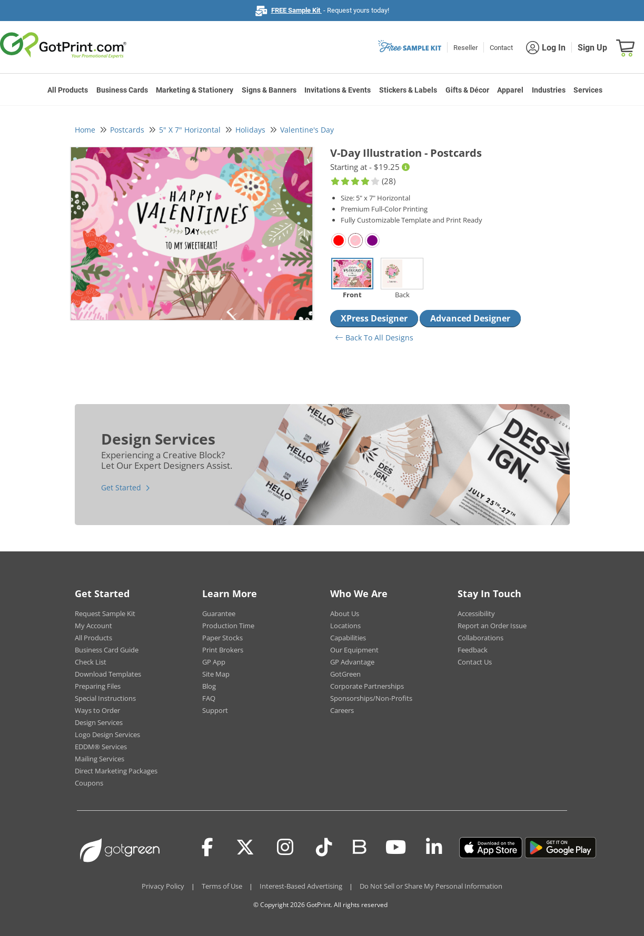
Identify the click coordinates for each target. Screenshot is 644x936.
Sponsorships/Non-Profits (371, 698)
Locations (345, 625)
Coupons (89, 783)
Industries (549, 90)
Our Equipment (354, 650)
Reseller (465, 48)
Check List (90, 662)
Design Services (99, 722)
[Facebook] (207, 847)
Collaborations (480, 637)
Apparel (510, 90)
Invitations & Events (337, 90)
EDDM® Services (101, 746)
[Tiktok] (324, 847)
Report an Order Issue (492, 625)
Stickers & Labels (408, 90)
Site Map (216, 674)
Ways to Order (97, 710)
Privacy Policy (163, 886)
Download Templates (108, 674)
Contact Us (475, 662)
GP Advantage (352, 662)
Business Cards (122, 90)
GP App (213, 662)
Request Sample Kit (105, 613)
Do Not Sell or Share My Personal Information (431, 886)
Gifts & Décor (467, 90)
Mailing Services (99, 758)
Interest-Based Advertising (301, 886)
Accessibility (476, 613)
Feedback (473, 650)
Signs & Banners (269, 90)
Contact (501, 48)
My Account (93, 625)
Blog (209, 686)
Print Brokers (222, 650)
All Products (67, 90)
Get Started (121, 487)
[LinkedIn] (434, 847)
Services (587, 90)
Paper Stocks (222, 637)
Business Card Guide (106, 650)
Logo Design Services (107, 734)
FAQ (208, 698)
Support (215, 710)
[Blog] (358, 846)
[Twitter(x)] (245, 847)
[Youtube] (396, 847)
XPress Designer (374, 318)
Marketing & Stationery (194, 90)
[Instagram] (285, 847)
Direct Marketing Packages (116, 771)
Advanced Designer (470, 318)
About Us (344, 613)
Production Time (228, 625)
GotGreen (345, 674)
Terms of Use (222, 886)
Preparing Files (98, 686)
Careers (342, 710)
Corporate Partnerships (367, 686)
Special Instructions (105, 698)
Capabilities (348, 637)
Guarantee (218, 613)
